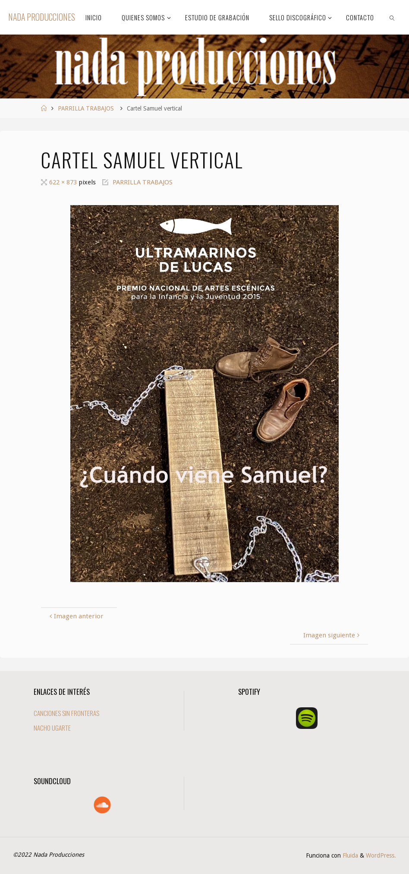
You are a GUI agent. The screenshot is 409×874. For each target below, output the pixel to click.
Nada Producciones (41, 17)
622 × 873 (64, 182)
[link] (392, 17)
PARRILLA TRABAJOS (86, 108)
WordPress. (381, 855)
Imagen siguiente (332, 635)
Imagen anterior (75, 616)
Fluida (349, 855)
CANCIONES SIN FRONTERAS (66, 713)
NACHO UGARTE (52, 727)
